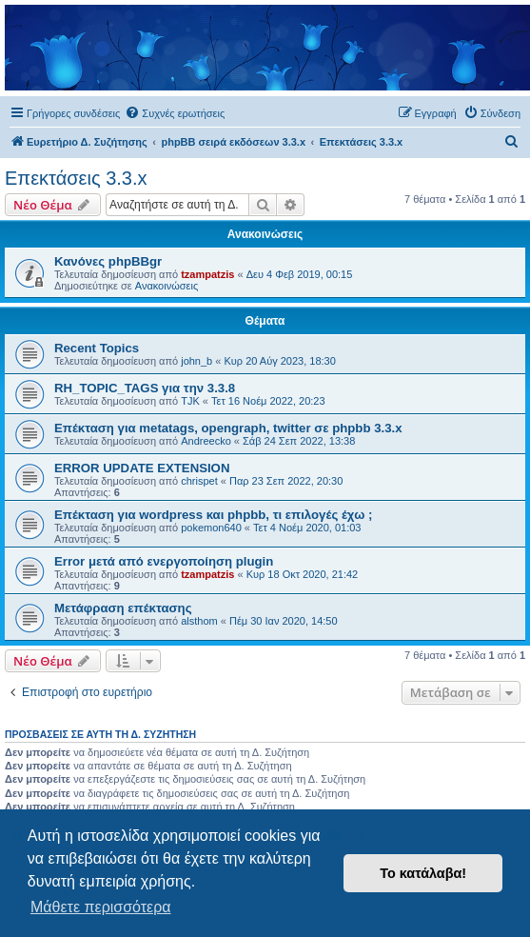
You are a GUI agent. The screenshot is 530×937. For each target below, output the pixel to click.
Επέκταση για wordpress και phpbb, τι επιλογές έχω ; (213, 515)
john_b (196, 361)
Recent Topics (96, 348)
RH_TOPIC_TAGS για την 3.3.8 (144, 388)
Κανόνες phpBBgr (108, 261)
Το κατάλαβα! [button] (423, 873)
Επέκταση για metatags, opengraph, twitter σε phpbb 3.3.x (228, 428)
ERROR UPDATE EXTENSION (141, 468)
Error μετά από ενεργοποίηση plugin (163, 561)
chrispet (199, 481)
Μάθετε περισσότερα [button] (100, 907)
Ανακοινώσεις (166, 285)
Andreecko (206, 441)
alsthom (199, 621)
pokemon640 (211, 527)
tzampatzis (207, 274)
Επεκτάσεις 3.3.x (76, 178)
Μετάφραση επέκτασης (123, 608)
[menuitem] (175, 113)
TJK (190, 401)
